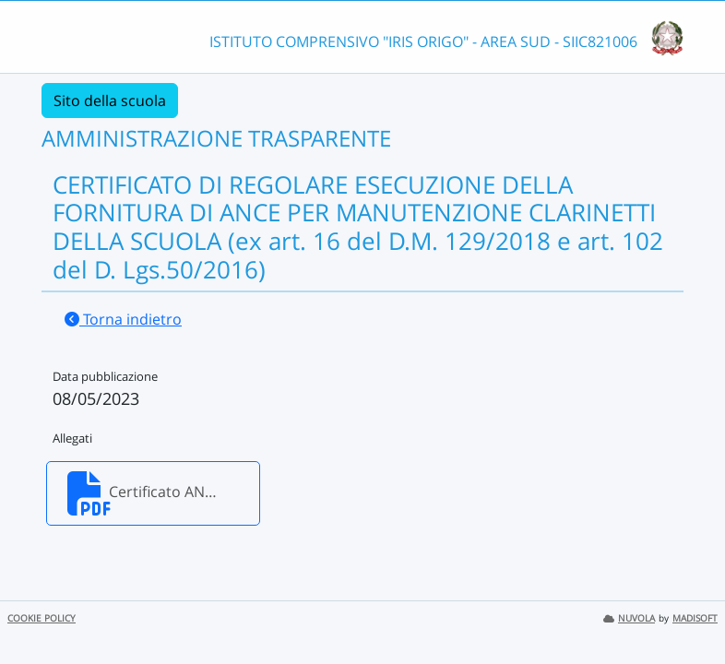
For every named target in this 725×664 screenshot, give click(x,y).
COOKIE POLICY (41, 618)
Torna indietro (123, 319)
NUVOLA (629, 618)
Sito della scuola (109, 100)
